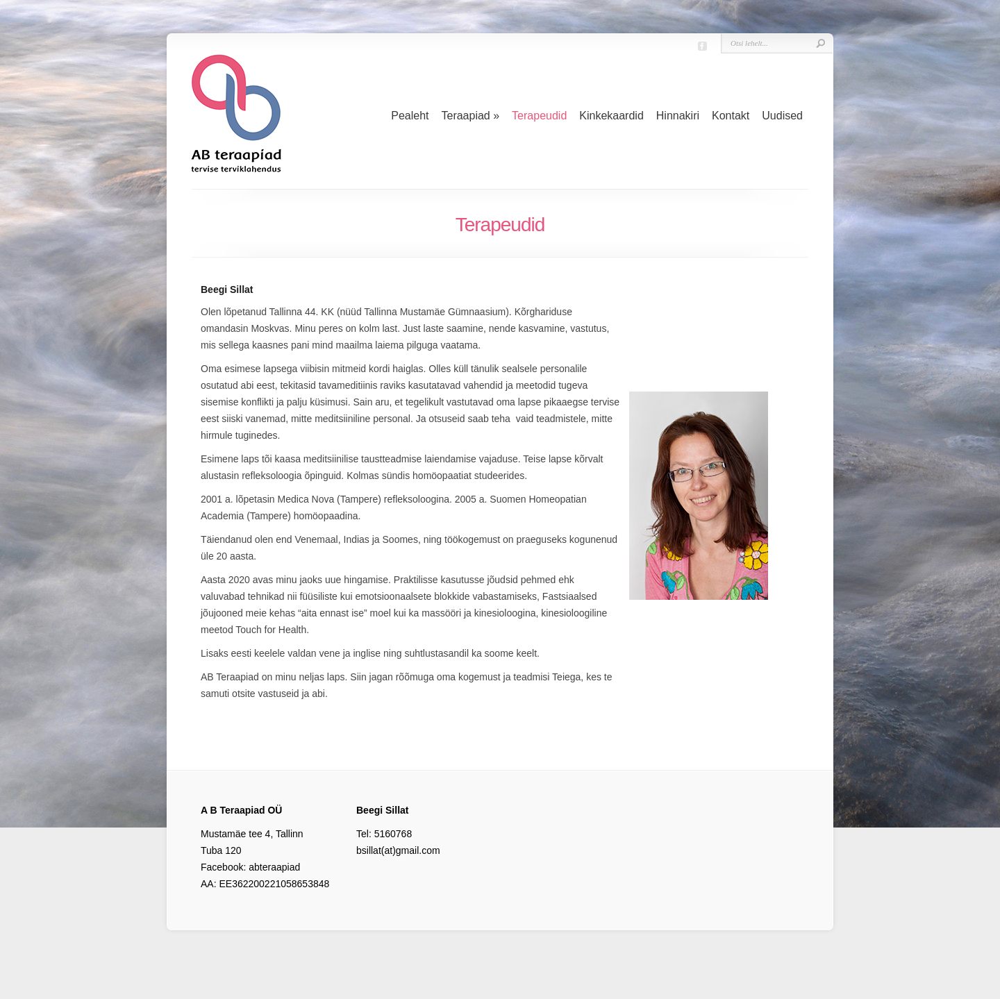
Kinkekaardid (611, 115)
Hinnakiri (677, 115)
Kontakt (730, 115)
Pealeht (409, 115)
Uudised (782, 115)
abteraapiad (274, 867)
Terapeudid (539, 115)
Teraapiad (470, 115)
